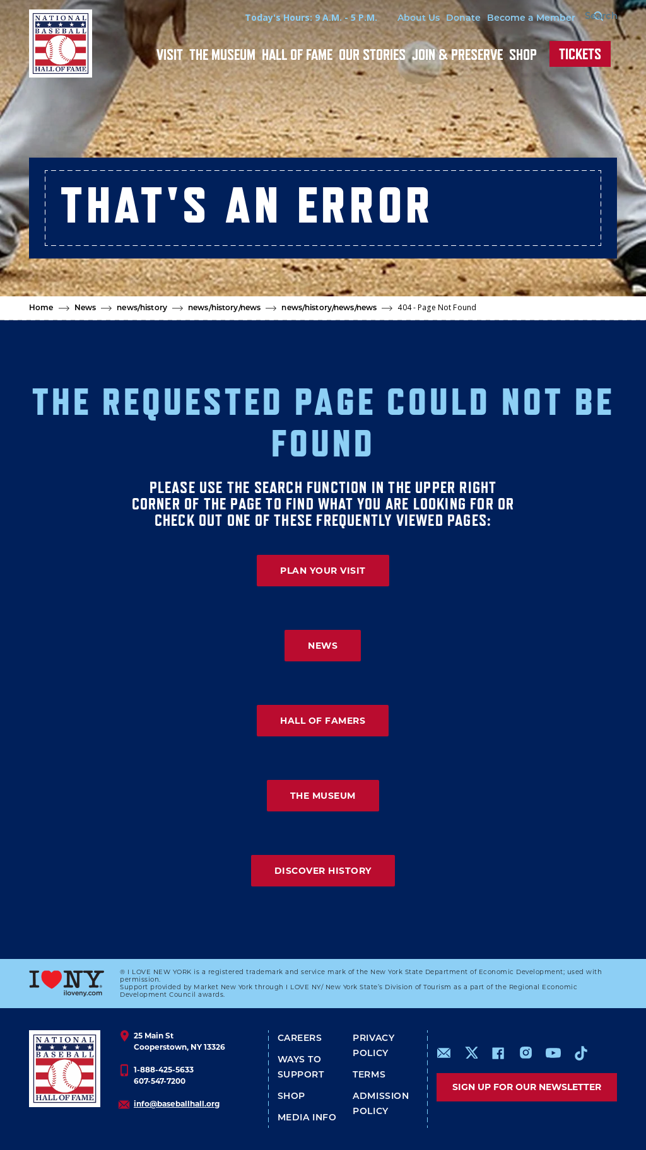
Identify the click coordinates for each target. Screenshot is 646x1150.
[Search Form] (585, 17)
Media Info (307, 1118)
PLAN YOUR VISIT (323, 570)
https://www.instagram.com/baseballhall (525, 1052)
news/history (142, 308)
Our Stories (372, 54)
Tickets (580, 53)
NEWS (323, 645)
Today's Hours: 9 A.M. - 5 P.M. (289, 17)
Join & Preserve (457, 54)
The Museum (222, 54)
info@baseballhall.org (177, 1103)
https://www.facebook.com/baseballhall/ (497, 1052)
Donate (442, 18)
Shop (523, 54)
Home (41, 308)
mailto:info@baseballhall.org (444, 1052)
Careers (300, 1038)
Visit (169, 54)
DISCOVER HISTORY (323, 870)
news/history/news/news (329, 308)
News (85, 308)
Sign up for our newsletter (526, 1087)
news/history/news (224, 308)
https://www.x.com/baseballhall (471, 1052)
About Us (397, 18)
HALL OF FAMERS (322, 720)
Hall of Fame (297, 54)
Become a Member (510, 18)
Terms (369, 1075)
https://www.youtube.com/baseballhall (553, 1052)
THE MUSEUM (323, 795)
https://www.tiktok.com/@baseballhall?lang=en (581, 1052)
